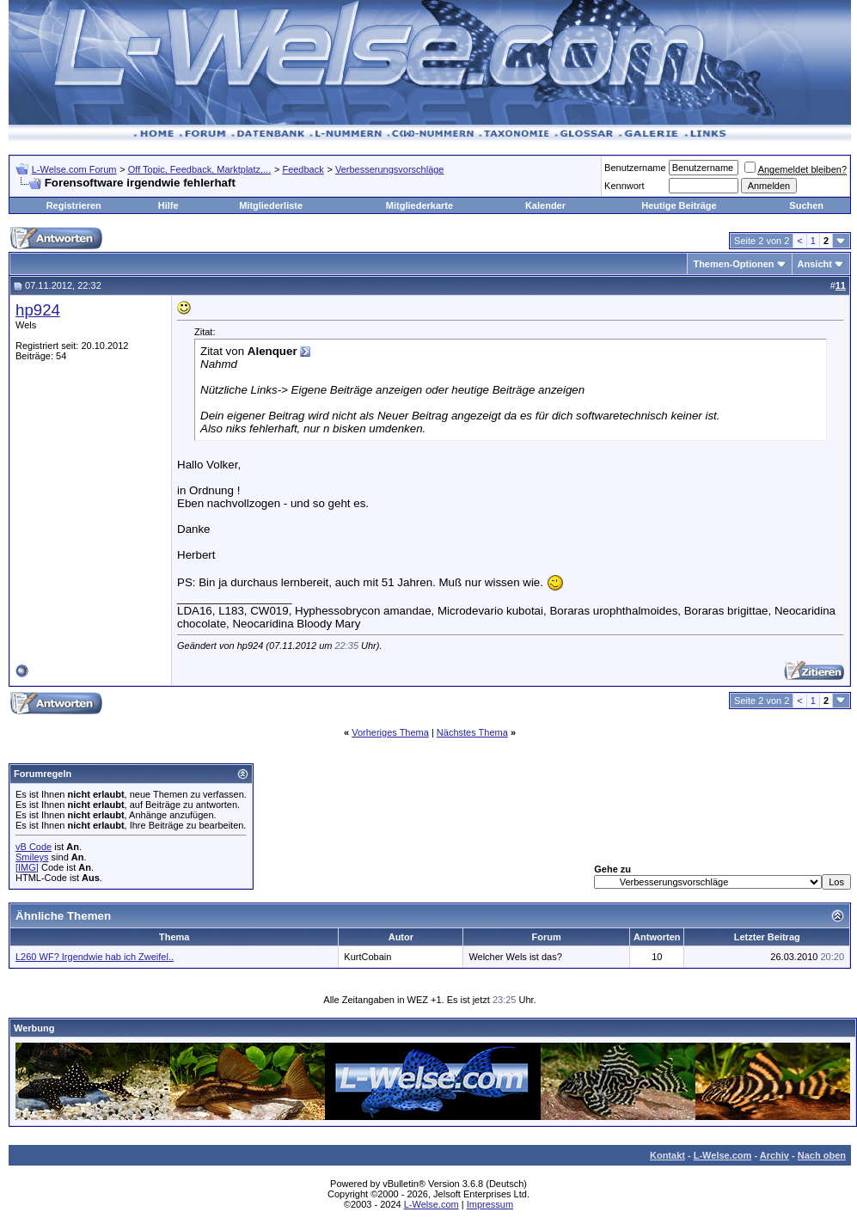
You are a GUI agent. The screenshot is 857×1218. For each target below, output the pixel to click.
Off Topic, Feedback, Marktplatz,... (200, 169)
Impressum (490, 1204)
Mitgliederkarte (419, 205)
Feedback (302, 169)
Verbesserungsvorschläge (389, 169)
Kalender (545, 205)
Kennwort (624, 186)
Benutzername (635, 167)
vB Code (33, 847)
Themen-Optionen (733, 264)
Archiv (774, 1155)
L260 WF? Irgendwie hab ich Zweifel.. (94, 957)
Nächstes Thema (472, 732)
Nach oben (822, 1155)
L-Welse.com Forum (74, 169)
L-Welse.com (723, 1155)
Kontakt (667, 1155)
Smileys (32, 857)
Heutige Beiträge (678, 205)
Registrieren (73, 205)
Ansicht (815, 264)
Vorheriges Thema (390, 732)
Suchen (806, 205)
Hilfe (168, 205)
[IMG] (27, 867)
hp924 (37, 310)
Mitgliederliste (271, 205)
